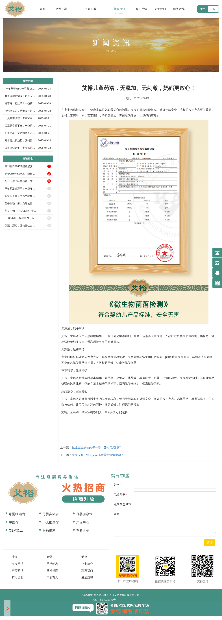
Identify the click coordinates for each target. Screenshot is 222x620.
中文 (202, 9)
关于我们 (160, 8)
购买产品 (179, 8)
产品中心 (61, 8)
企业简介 (87, 563)
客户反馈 (141, 8)
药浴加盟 (17, 577)
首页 (43, 8)
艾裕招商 (52, 570)
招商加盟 (90, 8)
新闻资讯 (119, 8)
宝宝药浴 (17, 563)
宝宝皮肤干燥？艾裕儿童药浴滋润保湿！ (98, 455)
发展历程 (87, 577)
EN (213, 9)
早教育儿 (52, 577)
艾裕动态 (52, 563)
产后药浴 (17, 570)
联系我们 (87, 570)
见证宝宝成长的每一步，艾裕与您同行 (96, 447)
